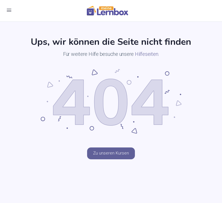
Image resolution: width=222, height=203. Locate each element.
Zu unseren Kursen (111, 153)
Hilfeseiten (146, 54)
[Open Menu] (9, 10)
